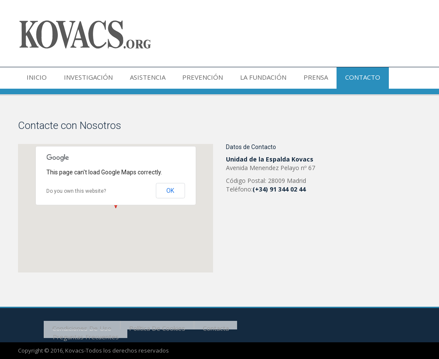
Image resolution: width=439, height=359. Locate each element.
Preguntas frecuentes (84, 333)
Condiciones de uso (79, 325)
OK (170, 190)
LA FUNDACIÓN (244, 78)
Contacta (205, 325)
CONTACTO (335, 78)
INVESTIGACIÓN (81, 78)
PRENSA (292, 78)
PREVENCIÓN (188, 78)
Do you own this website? (76, 191)
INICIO (34, 78)
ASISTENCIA (137, 78)
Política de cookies (151, 325)
